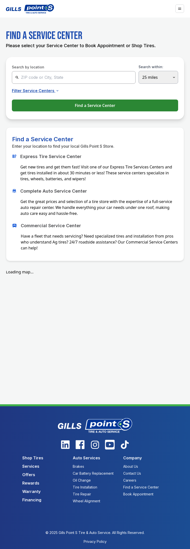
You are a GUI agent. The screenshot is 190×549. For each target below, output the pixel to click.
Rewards (30, 483)
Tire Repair (82, 494)
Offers (28, 474)
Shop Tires (32, 457)
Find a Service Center (95, 105)
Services (30, 466)
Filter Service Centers (36, 90)
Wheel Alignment (86, 501)
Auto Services (86, 457)
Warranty (31, 491)
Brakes (78, 466)
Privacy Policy (95, 541)
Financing (31, 500)
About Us (130, 466)
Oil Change (82, 480)
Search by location (28, 67)
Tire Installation (85, 487)
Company (132, 457)
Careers (129, 480)
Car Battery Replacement (93, 473)
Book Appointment (138, 494)
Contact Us (132, 473)
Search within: (151, 67)
